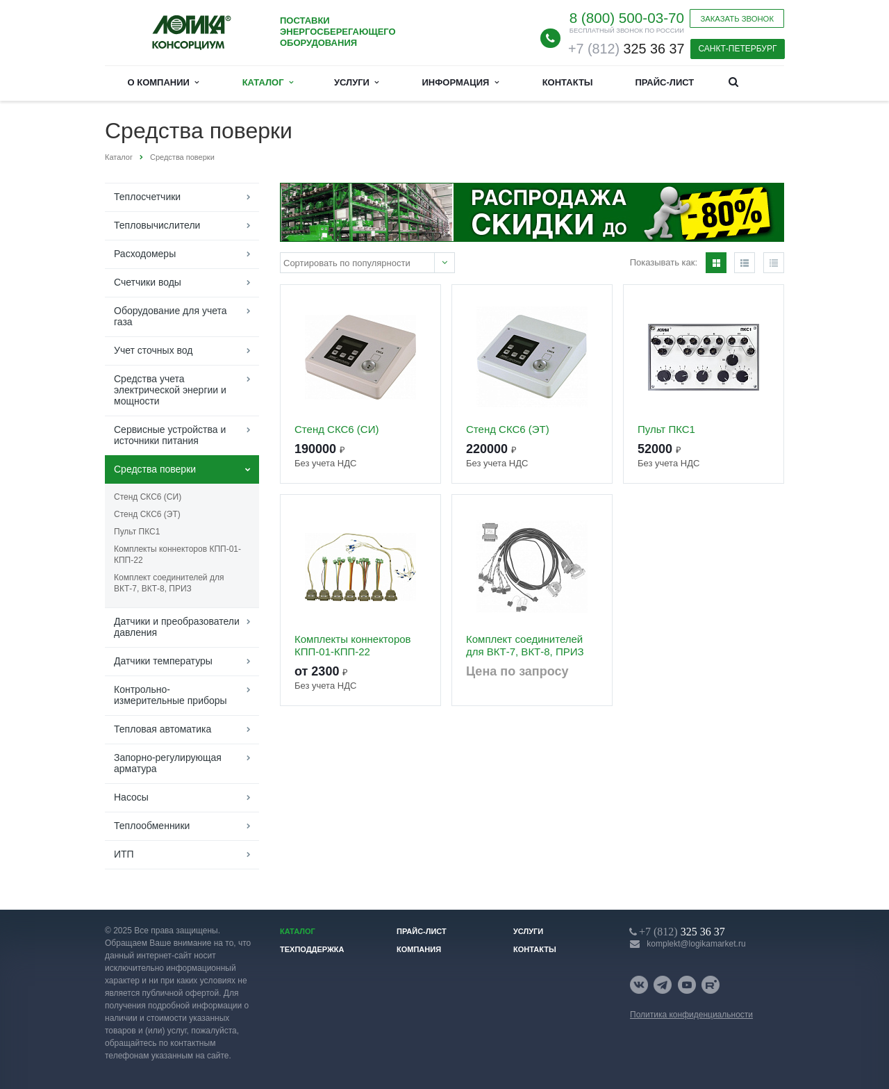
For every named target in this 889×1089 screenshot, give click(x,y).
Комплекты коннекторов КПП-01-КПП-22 (177, 554)
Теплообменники (152, 825)
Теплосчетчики (147, 196)
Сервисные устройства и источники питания (170, 435)
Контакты (567, 82)
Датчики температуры (163, 660)
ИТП (124, 854)
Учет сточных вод (153, 350)
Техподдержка (312, 949)
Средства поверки (155, 469)
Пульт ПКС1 (137, 532)
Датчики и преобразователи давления (177, 627)
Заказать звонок (737, 19)
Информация (460, 82)
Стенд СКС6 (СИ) (147, 497)
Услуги (356, 82)
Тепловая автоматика (162, 729)
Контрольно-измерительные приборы (170, 695)
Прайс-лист (664, 82)
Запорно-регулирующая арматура (168, 763)
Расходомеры (145, 253)
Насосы (131, 797)
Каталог (267, 82)
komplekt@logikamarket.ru (696, 944)
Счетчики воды (147, 282)
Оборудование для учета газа (170, 316)
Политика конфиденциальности (691, 1015)
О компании (163, 82)
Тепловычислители (157, 225)
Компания (419, 949)
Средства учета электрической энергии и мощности (170, 390)
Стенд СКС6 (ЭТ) (147, 514)
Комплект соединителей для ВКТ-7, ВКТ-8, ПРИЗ (169, 583)
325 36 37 (626, 48)
